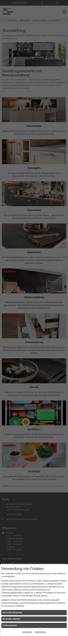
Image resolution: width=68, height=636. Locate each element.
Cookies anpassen (10, 625)
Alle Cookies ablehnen (11, 619)
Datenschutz (40, 632)
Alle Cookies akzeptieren (12, 612)
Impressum (27, 632)
